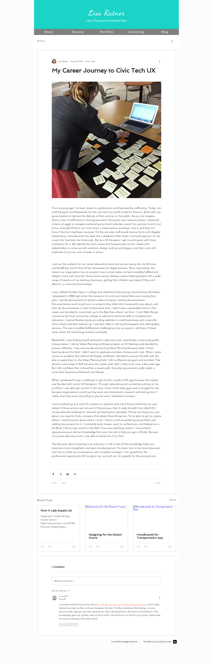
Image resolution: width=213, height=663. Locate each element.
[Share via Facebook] (53, 474)
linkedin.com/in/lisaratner (157, 641)
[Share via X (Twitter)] (60, 474)
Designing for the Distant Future (105, 536)
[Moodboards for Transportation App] (154, 517)
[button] (172, 41)
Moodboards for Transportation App (150, 536)
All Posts (41, 41)
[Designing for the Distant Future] (106, 517)
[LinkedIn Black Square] (175, 642)
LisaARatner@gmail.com (124, 641)
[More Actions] (159, 597)
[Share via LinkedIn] (67, 474)
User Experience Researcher (106, 20)
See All (173, 499)
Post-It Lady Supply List (56, 510)
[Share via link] (75, 474)
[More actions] (159, 61)
